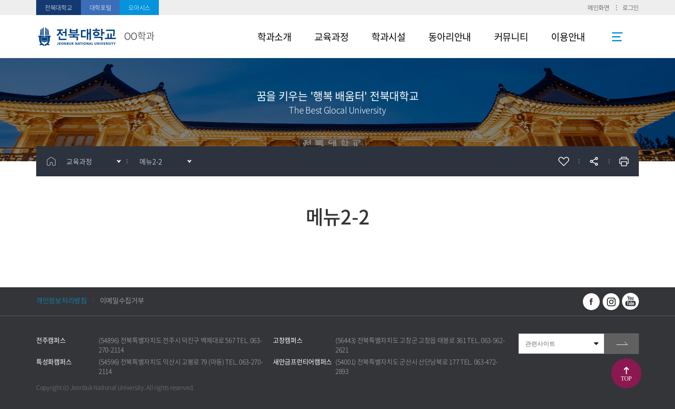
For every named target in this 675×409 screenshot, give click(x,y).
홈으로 (51, 161)
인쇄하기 (624, 161)
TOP (626, 378)
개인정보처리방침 (61, 300)
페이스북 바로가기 (591, 301)
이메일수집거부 (122, 300)
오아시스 (139, 7)
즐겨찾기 (563, 161)
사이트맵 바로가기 (617, 36)
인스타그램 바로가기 (610, 301)
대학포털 (100, 7)
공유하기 (594, 161)
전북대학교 (58, 7)
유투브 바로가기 (630, 301)
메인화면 (599, 7)
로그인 (630, 7)
